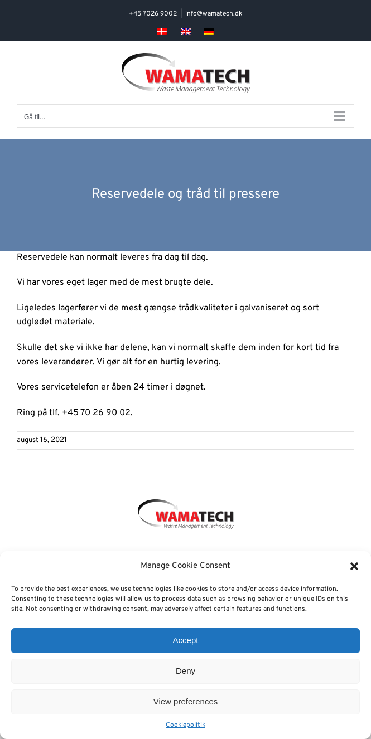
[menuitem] (162, 32)
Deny (185, 670)
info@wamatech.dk (213, 13)
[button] (354, 566)
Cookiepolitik (185, 725)
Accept (186, 640)
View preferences (185, 701)
